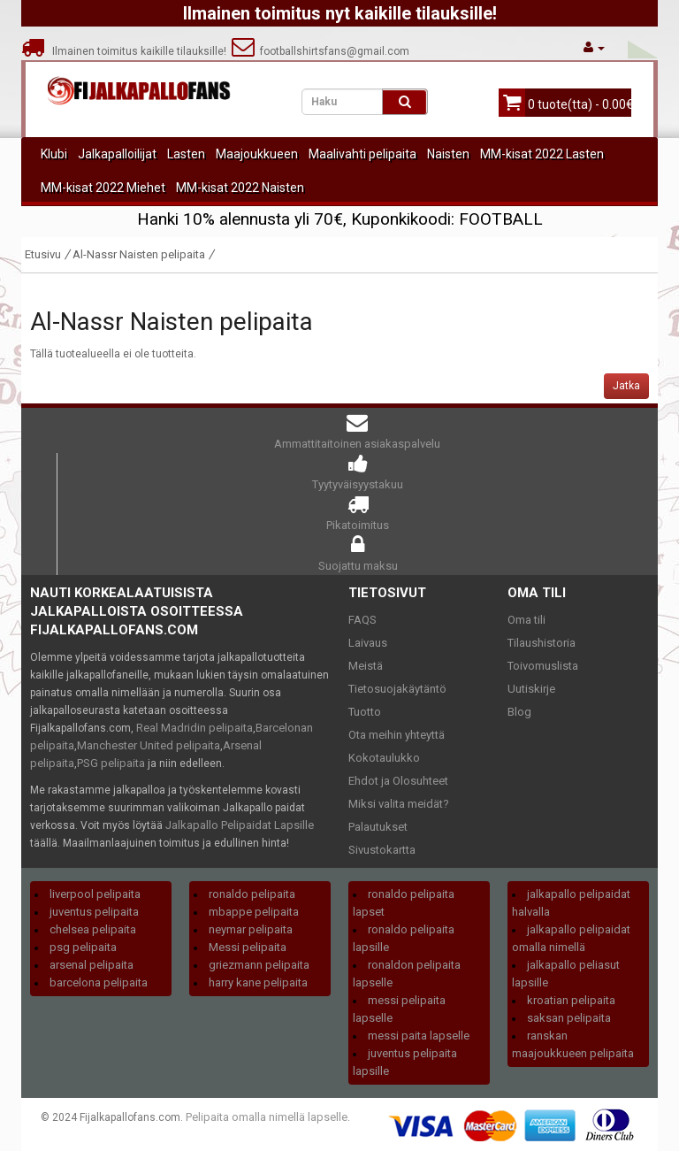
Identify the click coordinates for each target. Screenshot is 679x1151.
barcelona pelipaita (99, 982)
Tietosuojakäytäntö (397, 688)
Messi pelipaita (247, 947)
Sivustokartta (382, 849)
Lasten (186, 154)
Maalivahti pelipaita (362, 154)
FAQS (362, 619)
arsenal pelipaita (92, 964)
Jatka (626, 386)
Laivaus (367, 642)
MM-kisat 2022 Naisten (240, 187)
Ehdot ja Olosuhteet (398, 780)
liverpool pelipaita (95, 894)
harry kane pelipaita (258, 982)
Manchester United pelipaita (148, 745)
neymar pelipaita (251, 929)
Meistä (365, 665)
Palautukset (378, 826)
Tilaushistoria (541, 642)
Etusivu (43, 254)
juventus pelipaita (94, 911)
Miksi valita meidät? (398, 803)
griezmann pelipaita (259, 964)
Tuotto (364, 711)
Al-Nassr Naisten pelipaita (138, 254)
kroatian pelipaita (571, 1000)
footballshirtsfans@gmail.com (320, 51)
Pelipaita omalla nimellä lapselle (266, 1117)
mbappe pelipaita (254, 911)
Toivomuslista (542, 665)
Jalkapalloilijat (117, 154)
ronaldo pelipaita (252, 894)
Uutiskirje (531, 688)
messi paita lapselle (418, 1035)
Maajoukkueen (257, 154)
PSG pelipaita (111, 763)
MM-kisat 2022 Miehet (103, 187)
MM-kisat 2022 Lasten (542, 154)
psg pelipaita (83, 947)
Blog (519, 711)
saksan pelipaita (569, 1017)
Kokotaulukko (384, 757)
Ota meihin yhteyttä (396, 734)
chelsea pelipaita (93, 929)
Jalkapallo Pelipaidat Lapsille (239, 825)
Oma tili (526, 619)
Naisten (448, 154)
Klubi (54, 154)
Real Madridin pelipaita (194, 727)
